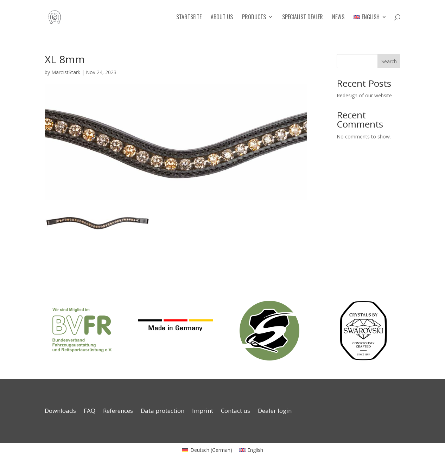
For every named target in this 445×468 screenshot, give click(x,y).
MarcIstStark (65, 72)
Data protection (162, 411)
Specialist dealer (302, 17)
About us (222, 17)
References (118, 411)
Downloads (60, 411)
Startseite (189, 17)
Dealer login (275, 411)
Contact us (235, 411)
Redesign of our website (364, 95)
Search (389, 61)
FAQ (89, 411)
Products (254, 17)
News (338, 17)
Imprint (202, 411)
